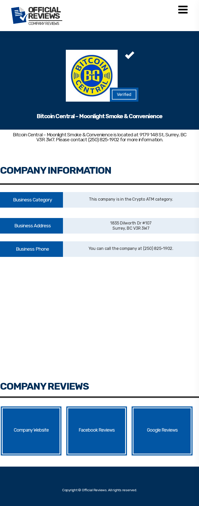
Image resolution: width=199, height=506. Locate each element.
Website (41, 430)
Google (154, 430)
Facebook (88, 430)
